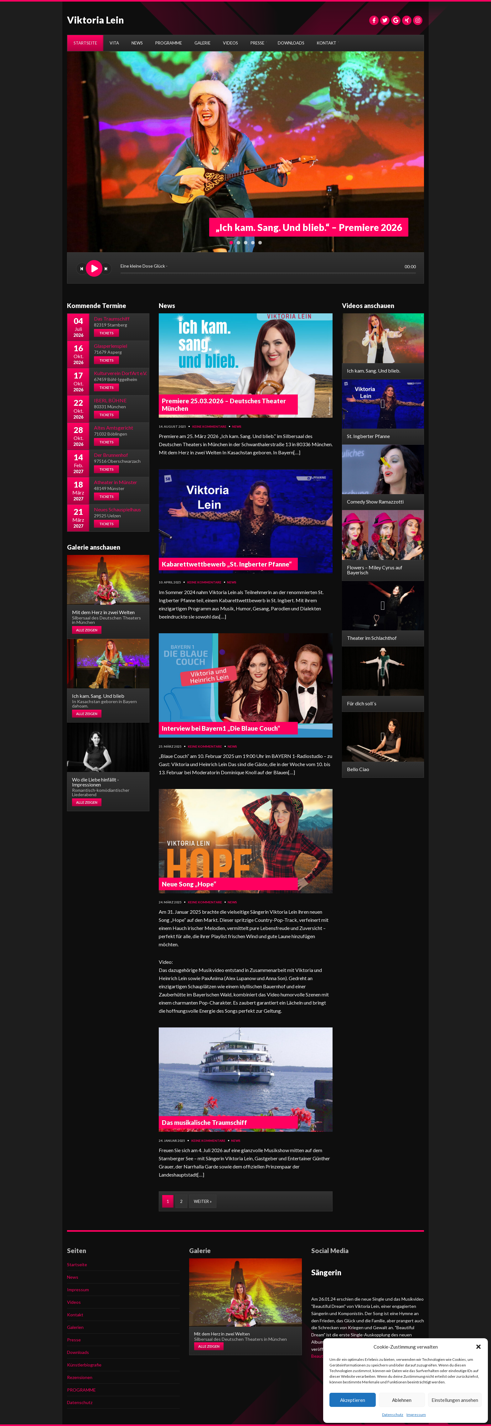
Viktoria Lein (95, 19)
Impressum (416, 1414)
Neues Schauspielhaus (117, 509)
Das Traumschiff (112, 318)
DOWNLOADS (291, 42)
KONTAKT (326, 42)
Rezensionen (79, 1377)
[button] (478, 1347)
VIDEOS (230, 42)
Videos (74, 1302)
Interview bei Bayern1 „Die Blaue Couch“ (221, 728)
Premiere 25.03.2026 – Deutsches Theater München (224, 404)
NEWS (137, 42)
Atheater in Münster (115, 482)
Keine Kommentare (209, 426)
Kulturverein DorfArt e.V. (120, 373)
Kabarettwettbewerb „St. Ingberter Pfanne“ (227, 564)
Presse (74, 1339)
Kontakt (75, 1314)
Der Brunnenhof (111, 455)
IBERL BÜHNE (110, 400)
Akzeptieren (352, 1400)
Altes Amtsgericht (113, 428)
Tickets (106, 333)
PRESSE (257, 42)
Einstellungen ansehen (455, 1400)
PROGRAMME (168, 42)
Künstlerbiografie (84, 1364)
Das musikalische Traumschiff (204, 1122)
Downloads (78, 1352)
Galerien (75, 1327)
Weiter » (203, 1201)
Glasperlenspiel (110, 346)
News (236, 426)
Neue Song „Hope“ (189, 884)
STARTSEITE (85, 42)
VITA (114, 42)
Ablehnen (401, 1400)
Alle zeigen (86, 630)
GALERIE (202, 42)
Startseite (77, 1264)
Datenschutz (392, 1414)
